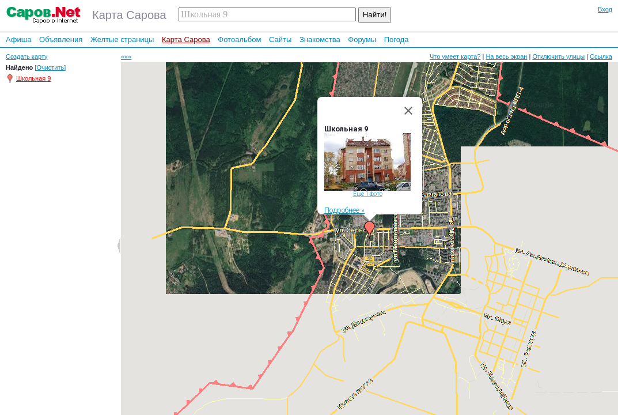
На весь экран (506, 56)
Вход (605, 9)
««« (126, 56)
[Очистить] (50, 67)
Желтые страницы (122, 39)
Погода (396, 39)
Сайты (280, 39)
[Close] (408, 110)
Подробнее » (344, 210)
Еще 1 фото (367, 194)
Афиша (18, 39)
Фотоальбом (239, 39)
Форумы (362, 39)
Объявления (60, 39)
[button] (370, 230)
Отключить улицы (558, 56)
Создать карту (27, 56)
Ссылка (601, 56)
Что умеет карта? (455, 56)
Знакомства (319, 39)
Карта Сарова (186, 39)
